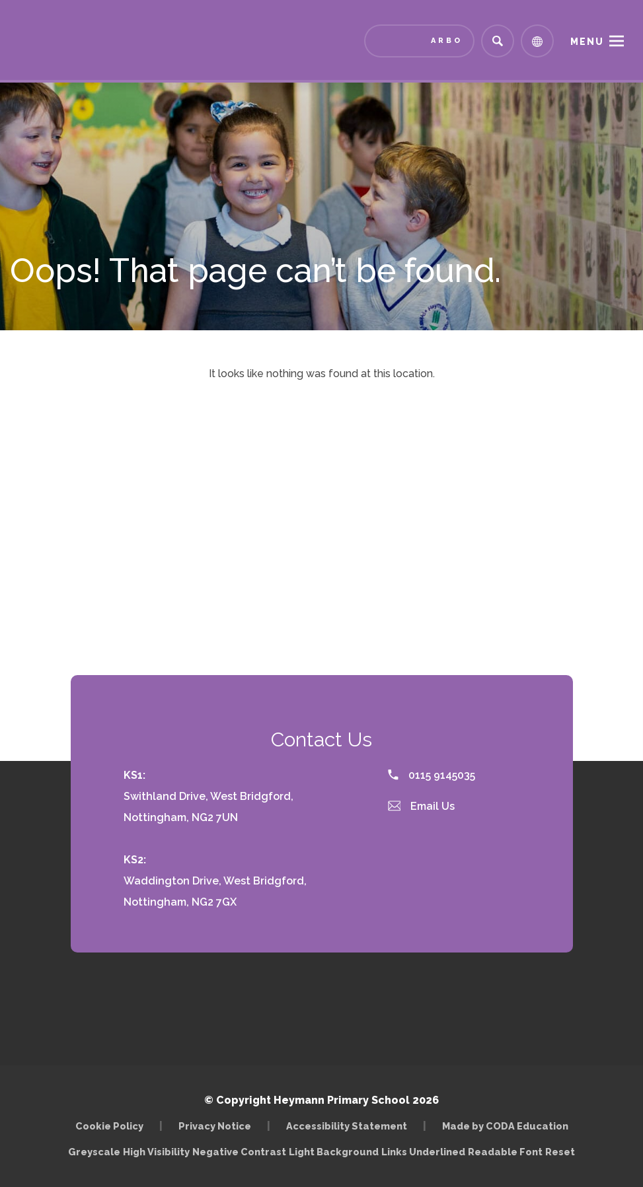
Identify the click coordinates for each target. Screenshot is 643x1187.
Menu (587, 41)
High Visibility (156, 1151)
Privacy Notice (214, 1126)
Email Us (421, 806)
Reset (560, 1151)
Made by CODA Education (505, 1126)
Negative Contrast (239, 1151)
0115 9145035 (431, 775)
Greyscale (94, 1151)
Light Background (334, 1151)
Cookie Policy (109, 1126)
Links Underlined (423, 1151)
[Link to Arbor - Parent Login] (419, 40)
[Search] (497, 40)
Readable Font (505, 1151)
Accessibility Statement (346, 1126)
